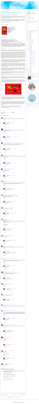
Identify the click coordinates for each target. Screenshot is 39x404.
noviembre (30, 40)
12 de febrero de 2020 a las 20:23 (13, 299)
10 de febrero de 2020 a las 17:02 (12, 310)
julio (29, 45)
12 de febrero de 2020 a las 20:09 (13, 162)
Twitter (4, 106)
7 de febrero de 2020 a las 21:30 (9, 117)
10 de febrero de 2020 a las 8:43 (10, 283)
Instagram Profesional (12, 106)
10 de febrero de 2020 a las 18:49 (11, 324)
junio (30, 46)
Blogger (25, 402)
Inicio (14, 394)
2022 (29, 36)
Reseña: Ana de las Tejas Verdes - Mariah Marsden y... (32, 58)
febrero (30, 50)
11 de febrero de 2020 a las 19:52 (12, 350)
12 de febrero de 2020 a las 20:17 (13, 240)
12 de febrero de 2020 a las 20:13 (13, 188)
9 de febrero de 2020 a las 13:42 (8, 207)
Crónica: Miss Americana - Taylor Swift (32, 61)
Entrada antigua (23, 394)
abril (29, 48)
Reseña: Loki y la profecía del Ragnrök (32, 59)
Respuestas (5, 121)
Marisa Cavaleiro (5, 350)
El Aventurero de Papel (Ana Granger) (8, 142)
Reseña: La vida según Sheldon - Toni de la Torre (32, 64)
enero (30, 67)
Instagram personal (7, 106)
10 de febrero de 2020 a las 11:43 (9, 294)
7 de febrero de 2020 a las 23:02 (17, 142)
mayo (30, 47)
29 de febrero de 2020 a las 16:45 (10, 368)
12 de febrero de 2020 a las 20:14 (11, 363)
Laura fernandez (5, 194)
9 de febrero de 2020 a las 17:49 (11, 235)
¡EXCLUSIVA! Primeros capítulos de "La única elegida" (32, 52)
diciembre (30, 39)
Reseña (5, 113)
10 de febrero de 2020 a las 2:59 (12, 258)
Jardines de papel (5, 310)
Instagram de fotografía (31, 18)
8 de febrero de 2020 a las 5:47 (10, 168)
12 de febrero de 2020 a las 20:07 (13, 148)
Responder (4, 119)
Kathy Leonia (5, 283)
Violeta (4, 219)
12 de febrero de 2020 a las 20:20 (13, 288)
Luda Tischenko (5, 235)
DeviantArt (17, 106)
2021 (29, 37)
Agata (4, 294)
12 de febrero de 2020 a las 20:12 (13, 175)
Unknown (4, 368)
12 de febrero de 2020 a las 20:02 (13, 122)
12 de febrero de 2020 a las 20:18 (13, 265)
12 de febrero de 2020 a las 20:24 (13, 318)
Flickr (28, 19)
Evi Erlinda (4, 168)
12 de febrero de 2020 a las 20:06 (13, 136)
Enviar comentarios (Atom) (15, 397)
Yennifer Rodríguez (5, 258)
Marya (4, 117)
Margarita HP (4, 324)
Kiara (4, 207)
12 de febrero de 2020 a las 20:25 (13, 330)
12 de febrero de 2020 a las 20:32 (13, 344)
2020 (29, 38)
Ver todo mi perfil (33, 77)
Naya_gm (6, 122)
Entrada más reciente (4, 394)
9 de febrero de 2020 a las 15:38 (9, 219)
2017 (29, 71)
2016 (29, 72)
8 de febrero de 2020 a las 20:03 (11, 194)
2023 (29, 35)
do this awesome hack (8, 377)
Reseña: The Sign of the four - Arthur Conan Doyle (32, 55)
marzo (30, 49)
